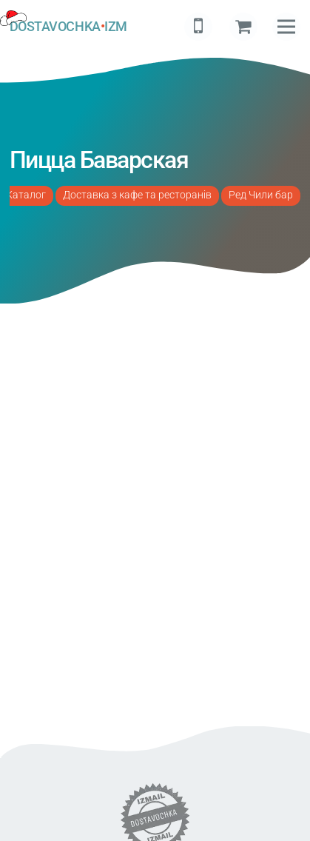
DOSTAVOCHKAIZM (68, 26)
